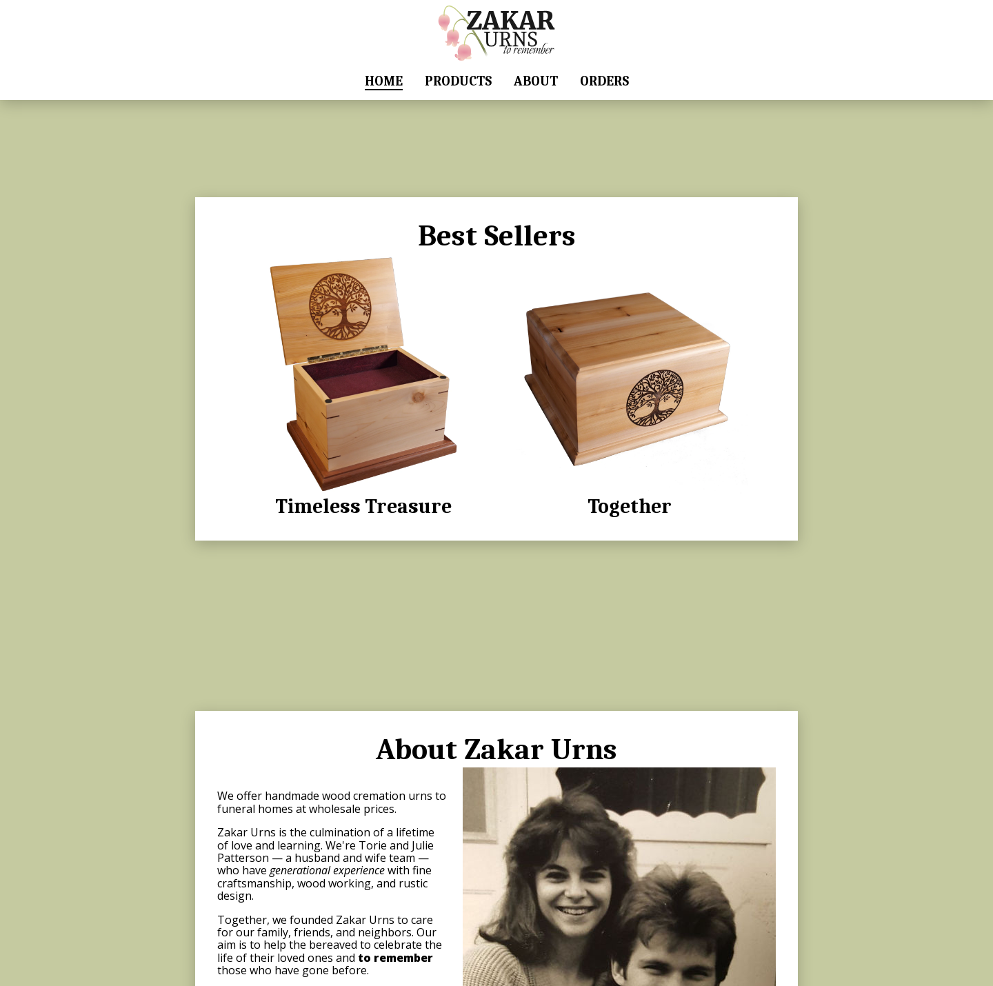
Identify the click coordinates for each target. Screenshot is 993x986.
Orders (604, 81)
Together (629, 386)
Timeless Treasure (363, 386)
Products (458, 81)
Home (384, 81)
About (536, 81)
